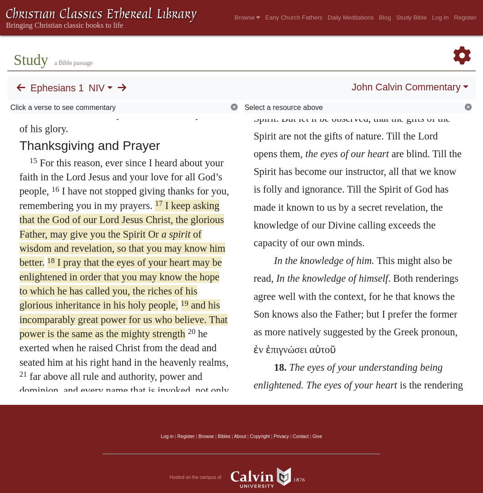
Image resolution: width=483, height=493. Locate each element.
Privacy (281, 436)
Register (465, 17)
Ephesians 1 (57, 88)
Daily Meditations (350, 17)
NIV (97, 88)
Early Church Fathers (294, 17)
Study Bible (411, 17)
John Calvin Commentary (406, 87)
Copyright (260, 436)
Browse (247, 17)
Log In (440, 17)
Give (317, 436)
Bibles (224, 436)
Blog (385, 17)
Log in (167, 436)
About (240, 436)
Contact (301, 436)
